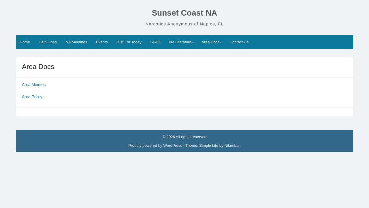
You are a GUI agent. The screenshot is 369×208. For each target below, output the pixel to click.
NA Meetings (76, 42)
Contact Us (238, 42)
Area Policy (33, 96)
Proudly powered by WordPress (155, 145)
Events (102, 42)
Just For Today (129, 42)
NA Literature (180, 42)
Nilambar (232, 145)
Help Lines (48, 42)
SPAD (155, 42)
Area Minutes (34, 84)
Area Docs (210, 42)
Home (25, 42)
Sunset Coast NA (184, 12)
